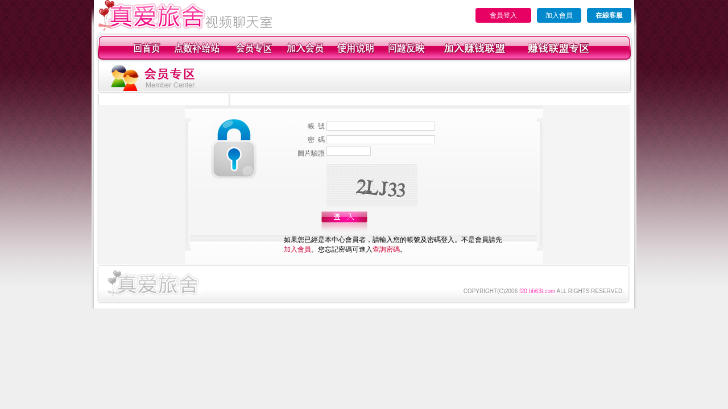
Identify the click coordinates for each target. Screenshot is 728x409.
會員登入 (503, 15)
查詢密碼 (386, 249)
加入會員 (559, 15)
